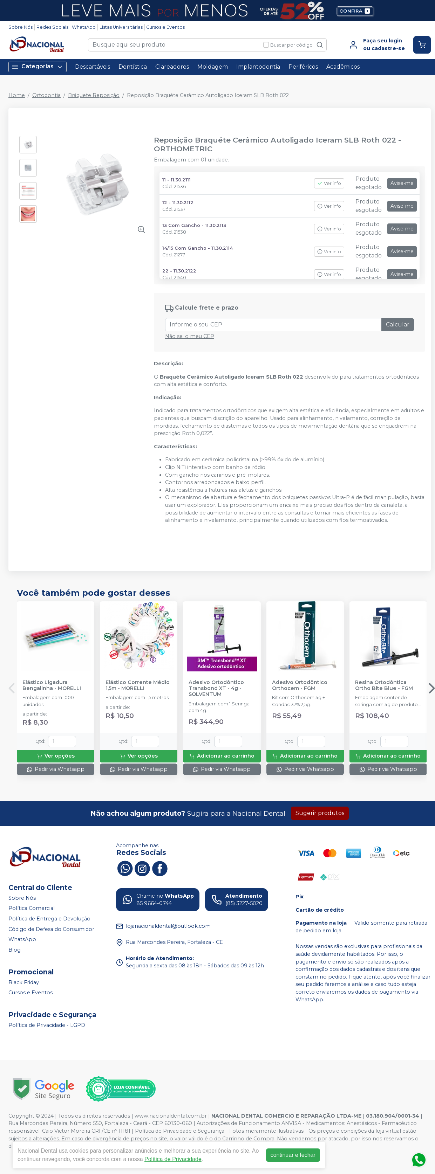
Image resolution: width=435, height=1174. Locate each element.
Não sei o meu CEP (189, 336)
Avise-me (402, 183)
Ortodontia (46, 95)
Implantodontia (258, 66)
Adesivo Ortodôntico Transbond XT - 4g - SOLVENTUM (216, 688)
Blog (14, 950)
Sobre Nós (20, 27)
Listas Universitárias (121, 27)
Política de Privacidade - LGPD (46, 1025)
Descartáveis (92, 66)
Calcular (397, 324)
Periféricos (303, 66)
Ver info (329, 183)
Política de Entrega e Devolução (49, 919)
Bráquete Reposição (94, 95)
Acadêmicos (343, 66)
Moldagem (212, 66)
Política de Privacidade (173, 1159)
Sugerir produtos (319, 813)
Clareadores (172, 66)
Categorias (37, 66)
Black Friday (23, 982)
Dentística (132, 66)
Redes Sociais (52, 27)
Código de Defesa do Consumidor (51, 929)
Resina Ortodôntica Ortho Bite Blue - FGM (384, 685)
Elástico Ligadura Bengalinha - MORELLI (51, 685)
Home (16, 95)
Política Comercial (31, 908)
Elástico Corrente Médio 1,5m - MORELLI (138, 685)
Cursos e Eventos (165, 27)
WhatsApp (84, 27)
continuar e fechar (293, 1155)
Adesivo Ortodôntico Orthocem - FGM (299, 685)
